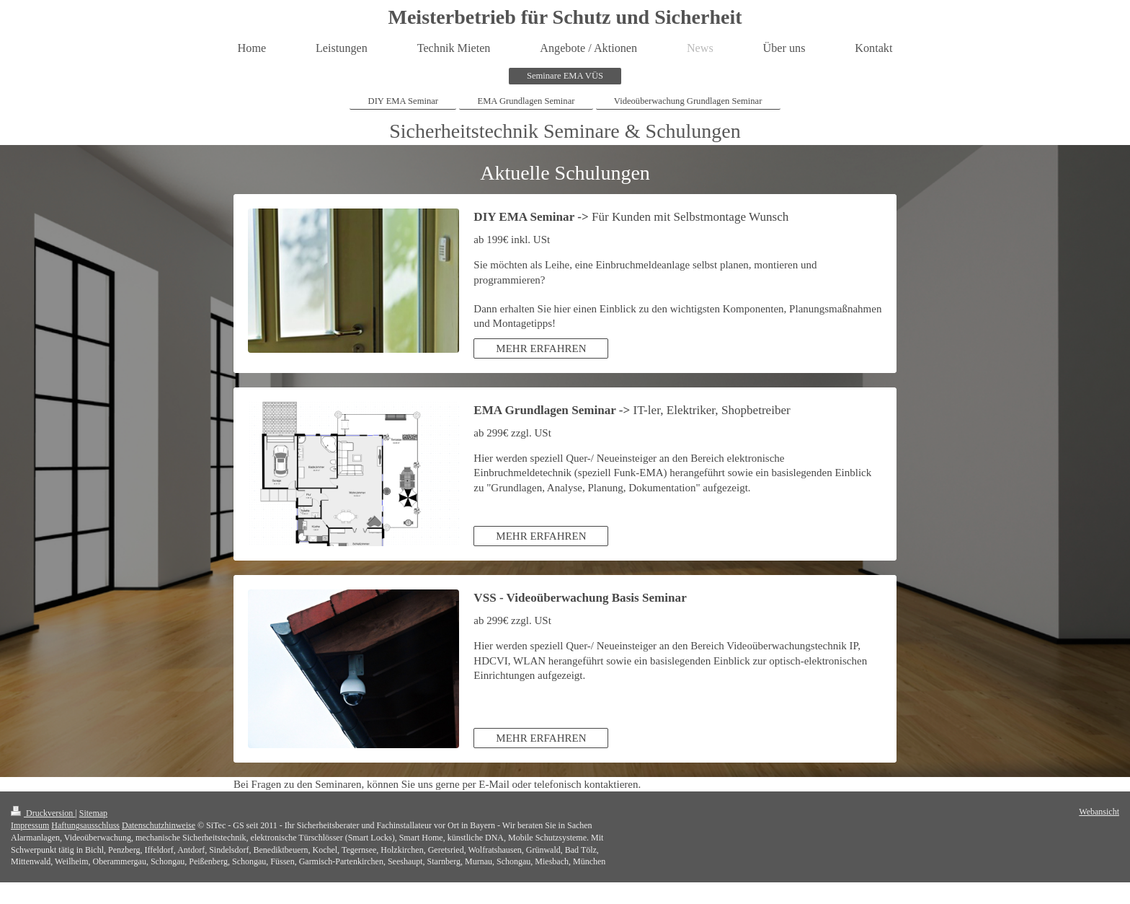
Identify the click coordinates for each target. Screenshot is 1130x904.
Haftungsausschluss (85, 825)
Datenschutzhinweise (158, 825)
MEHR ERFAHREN (541, 348)
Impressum (30, 825)
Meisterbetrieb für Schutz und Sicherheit (565, 17)
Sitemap (93, 813)
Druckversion (43, 813)
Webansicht (1099, 812)
